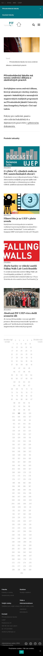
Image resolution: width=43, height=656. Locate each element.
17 (12, 351)
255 (30, 545)
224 (13, 521)
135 (30, 441)
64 (14, 386)
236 (13, 531)
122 (24, 431)
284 (21, 573)
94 (24, 406)
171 (30, 472)
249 (19, 542)
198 (24, 497)
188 (13, 490)
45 (29, 368)
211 (30, 507)
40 (27, 365)
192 (13, 493)
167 (30, 469)
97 (19, 410)
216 (13, 514)
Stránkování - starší (38, 341)
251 (30, 542)
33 (17, 361)
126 (24, 434)
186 (24, 486)
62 (24, 382)
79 (17, 396)
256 (13, 549)
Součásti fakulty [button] (21, 15)
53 (26, 375)
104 (13, 417)
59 (31, 379)
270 (25, 559)
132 (13, 441)
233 (19, 528)
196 (13, 497)
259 (30, 549)
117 (19, 427)
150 (25, 455)
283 (30, 570)
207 (30, 504)
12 (12, 347)
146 (24, 451)
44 (24, 368)
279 (30, 566)
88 (14, 403)
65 (19, 386)
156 (13, 462)
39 (21, 365)
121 (19, 431)
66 (24, 386)
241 (19, 535)
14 (21, 347)
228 (13, 524)
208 (13, 507)
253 (19, 545)
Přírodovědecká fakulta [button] (21, 8)
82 (31, 396)
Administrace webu (8, 643)
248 (13, 542)
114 (24, 424)
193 (19, 493)
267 (30, 556)
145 (19, 451)
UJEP (20, 3)
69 (17, 389)
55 (12, 379)
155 (30, 458)
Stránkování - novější (8, 341)
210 (25, 507)
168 (13, 472)
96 (14, 410)
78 (12, 396)
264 (13, 556)
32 (12, 361)
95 (29, 406)
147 (30, 451)
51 (17, 375)
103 (30, 413)
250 (25, 542)
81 (26, 396)
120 (14, 431)
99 (29, 410)
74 (17, 392)
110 (25, 420)
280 (13, 570)
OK (21, 652)
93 (19, 406)
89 (19, 403)
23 (17, 354)
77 (31, 392)
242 (24, 535)
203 (30, 500)
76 (26, 392)
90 (24, 403)
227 (30, 521)
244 (13, 538)
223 (30, 517)
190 (24, 490)
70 (22, 389)
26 (31, 354)
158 (24, 462)
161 (19, 465)
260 (13, 552)
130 (24, 438)
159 (30, 462)
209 (19, 507)
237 (19, 531)
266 (24, 556)
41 (31, 365)
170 (25, 472)
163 (30, 465)
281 (19, 570)
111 (30, 420)
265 (19, 556)
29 (22, 358)
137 (19, 445)
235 (30, 528)
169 (19, 472)
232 (13, 528)
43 (19, 368)
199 (30, 497)
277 (19, 566)
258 (24, 549)
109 (19, 420)
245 (19, 538)
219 (30, 514)
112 (14, 424)
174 (24, 476)
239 (30, 531)
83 (12, 399)
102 (24, 413)
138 (24, 445)
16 (31, 347)
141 (19, 448)
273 (19, 563)
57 (21, 379)
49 (29, 372)
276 (13, 566)
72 (31, 389)
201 (19, 500)
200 (13, 500)
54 (31, 375)
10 (25, 344)
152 (13, 458)
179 (30, 479)
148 (13, 455)
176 (13, 479)
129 (19, 438)
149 (19, 455)
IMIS (14, 3)
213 (19, 511)
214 (24, 511)
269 (19, 559)
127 (30, 434)
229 (19, 524)
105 (19, 417)
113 (19, 424)
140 (13, 448)
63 (29, 382)
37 (12, 365)
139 (30, 445)
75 (21, 392)
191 (30, 490)
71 (26, 389)
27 (12, 358)
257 (19, 549)
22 (12, 354)
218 (24, 514)
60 (14, 382)
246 (24, 538)
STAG (9, 3)
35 (26, 361)
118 (24, 427)
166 (24, 469)
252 (13, 545)
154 (24, 458)
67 (29, 386)
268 (13, 559)
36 (31, 361)
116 (14, 427)
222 (24, 517)
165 (19, 469)
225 (19, 521)
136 (13, 445)
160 (13, 465)
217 (19, 514)
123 (30, 431)
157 (19, 462)
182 (24, 483)
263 (30, 552)
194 (24, 493)
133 (19, 441)
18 (17, 351)
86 (26, 399)
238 (24, 531)
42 (14, 368)
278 (24, 566)
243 (30, 535)
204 (13, 504)
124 (13, 434)
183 (30, 483)
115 (30, 424)
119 (29, 427)
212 (13, 511)
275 (30, 563)
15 (26, 347)
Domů (8, 58)
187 (30, 486)
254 (24, 545)
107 (30, 417)
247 (30, 538)
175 (30, 476)
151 (30, 455)
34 (21, 361)
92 (14, 406)
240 (13, 535)
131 (30, 438)
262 (24, 552)
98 (24, 410)
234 (24, 528)
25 (26, 354)
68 (12, 389)
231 (30, 524)
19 (21, 351)
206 (24, 504)
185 (19, 486)
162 (24, 465)
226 (24, 521)
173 (19, 476)
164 (13, 469)
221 (19, 517)
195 (30, 493)
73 (12, 392)
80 (22, 396)
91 (29, 403)
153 (19, 458)
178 (24, 479)
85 (21, 399)
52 (21, 375)
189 (19, 490)
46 (14, 372)
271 (30, 559)
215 (30, 511)
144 (13, 451)
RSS (18, 643)
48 (24, 372)
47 (19, 372)
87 (31, 399)
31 (31, 358)
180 (14, 483)
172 (13, 476)
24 (21, 354)
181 (19, 483)
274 (24, 563)
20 (26, 351)
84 (17, 399)
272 (13, 563)
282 (24, 570)
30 (27, 358)
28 (17, 358)
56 (17, 379)
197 (19, 497)
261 (19, 552)
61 (19, 382)
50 (12, 375)
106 (24, 417)
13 (17, 347)
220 (13, 517)
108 (14, 420)
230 (24, 524)
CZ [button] (4, 3)
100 (13, 413)
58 (26, 379)
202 (24, 500)
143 (30, 448)
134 (24, 441)
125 (19, 434)
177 (19, 479)
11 (30, 344)
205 (19, 504)
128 (13, 438)
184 (13, 486)
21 (31, 351)
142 (24, 448)
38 (17, 365)
